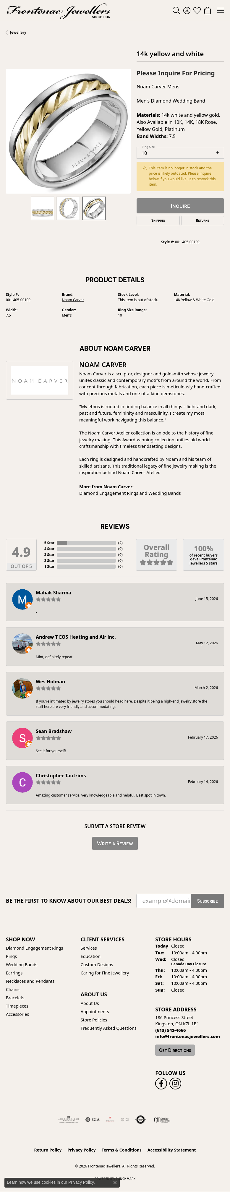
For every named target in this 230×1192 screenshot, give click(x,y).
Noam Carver (73, 299)
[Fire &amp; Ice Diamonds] (110, 1119)
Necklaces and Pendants (30, 981)
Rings (11, 956)
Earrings (14, 973)
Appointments (95, 1011)
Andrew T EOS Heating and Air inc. (76, 637)
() (120, 542)
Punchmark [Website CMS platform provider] (126, 1179)
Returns (202, 220)
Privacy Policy (81, 1150)
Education (91, 956)
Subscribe (207, 901)
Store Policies (94, 1020)
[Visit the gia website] (92, 1119)
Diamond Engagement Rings (108, 493)
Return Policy (48, 1150)
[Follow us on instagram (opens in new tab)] (175, 1083)
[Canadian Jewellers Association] (162, 1119)
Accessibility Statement (172, 1150)
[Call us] (187, 1036)
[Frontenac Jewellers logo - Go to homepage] (58, 10)
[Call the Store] (170, 1030)
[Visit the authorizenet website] (140, 1119)
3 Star (49, 554)
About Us (90, 1003)
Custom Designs (97, 964)
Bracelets (15, 997)
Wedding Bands (164, 493)
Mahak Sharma (53, 592)
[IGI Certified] (124, 1119)
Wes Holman (50, 681)
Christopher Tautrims (61, 775)
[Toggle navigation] (220, 10)
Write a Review (115, 843)
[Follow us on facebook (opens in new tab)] (161, 1083)
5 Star (49, 542)
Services (89, 948)
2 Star (49, 560)
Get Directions (175, 1050)
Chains (13, 989)
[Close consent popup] (115, 1182)
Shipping (158, 220)
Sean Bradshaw (54, 731)
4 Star (49, 548)
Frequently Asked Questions (109, 1028)
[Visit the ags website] (69, 1119)
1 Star (49, 566)
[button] (176, 10)
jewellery (18, 32)
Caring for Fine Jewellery (105, 973)
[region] (68, 131)
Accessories (17, 1014)
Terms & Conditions (122, 1150)
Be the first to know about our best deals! (69, 901)
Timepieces (17, 1006)
